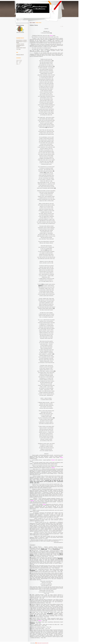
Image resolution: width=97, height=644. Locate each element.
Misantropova (56, 549)
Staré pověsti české (21, 47)
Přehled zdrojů (20, 54)
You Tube (18, 49)
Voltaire (33, 22)
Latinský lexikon (20, 44)
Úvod (31, 22)
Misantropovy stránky (21, 40)
